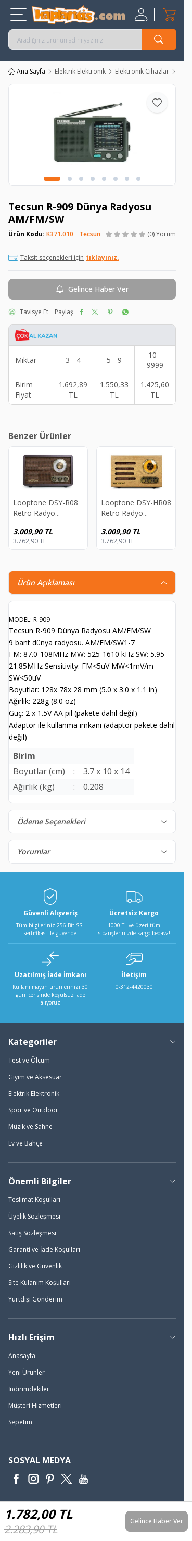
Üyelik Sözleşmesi (34, 1216)
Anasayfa (21, 1355)
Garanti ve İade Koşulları (44, 1249)
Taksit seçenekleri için (63, 257)
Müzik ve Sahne (30, 1126)
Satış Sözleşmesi (32, 1232)
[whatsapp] (125, 312)
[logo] (78, 14)
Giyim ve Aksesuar (35, 1076)
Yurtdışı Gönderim (35, 1299)
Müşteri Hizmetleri (35, 1405)
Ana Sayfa (26, 71)
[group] (92, 134)
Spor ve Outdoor (33, 1110)
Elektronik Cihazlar (142, 71)
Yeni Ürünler (26, 1372)
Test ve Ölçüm (29, 1060)
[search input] (92, 39)
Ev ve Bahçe (25, 1143)
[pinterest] (110, 312)
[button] (52, 179)
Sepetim (20, 1422)
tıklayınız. (102, 257)
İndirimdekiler (28, 1388)
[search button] (159, 39)
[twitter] (95, 312)
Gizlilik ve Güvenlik (35, 1266)
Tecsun (89, 234)
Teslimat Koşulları (34, 1199)
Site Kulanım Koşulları (39, 1282)
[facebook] (81, 312)
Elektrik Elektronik (80, 71)
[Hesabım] (142, 14)
